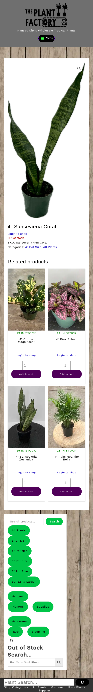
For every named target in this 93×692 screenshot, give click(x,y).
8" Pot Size (20, 571)
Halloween (19, 621)
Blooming (38, 631)
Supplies (43, 606)
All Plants (50, 247)
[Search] (82, 682)
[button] (79, 68)
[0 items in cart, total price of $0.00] (11, 640)
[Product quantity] (26, 365)
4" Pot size (19, 550)
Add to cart (26, 374)
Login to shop (17, 233)
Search (54, 521)
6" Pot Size (20, 561)
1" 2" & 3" (19, 540)
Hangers (18, 596)
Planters (18, 606)
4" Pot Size (33, 247)
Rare (15, 631)
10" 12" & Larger (24, 581)
